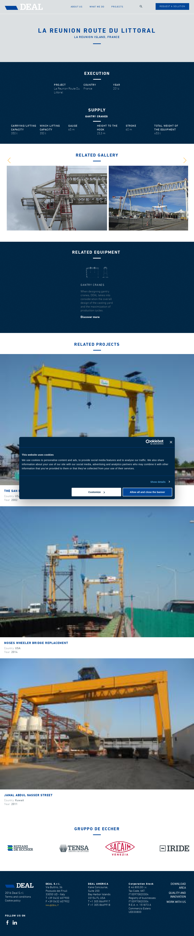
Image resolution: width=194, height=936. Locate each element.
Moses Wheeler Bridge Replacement (36, 643)
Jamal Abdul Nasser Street (28, 795)
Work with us (176, 902)
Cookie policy (12, 900)
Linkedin (14, 922)
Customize (96, 492)
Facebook (7, 922)
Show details (158, 481)
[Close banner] (171, 442)
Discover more (90, 317)
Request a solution (172, 6)
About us (76, 7)
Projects (117, 7)
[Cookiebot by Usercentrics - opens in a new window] (148, 442)
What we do (97, 7)
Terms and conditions (18, 897)
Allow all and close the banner (147, 492)
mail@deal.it (52, 905)
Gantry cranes (92, 285)
